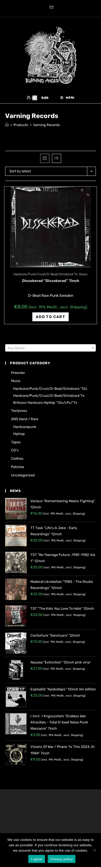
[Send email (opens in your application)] (50, 7)
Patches (17, 467)
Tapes (16, 442)
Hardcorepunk (24, 427)
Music (83, 274)
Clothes (17, 458)
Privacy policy (61, 859)
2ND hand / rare (24, 419)
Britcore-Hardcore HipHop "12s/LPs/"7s (45, 403)
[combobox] (50, 348)
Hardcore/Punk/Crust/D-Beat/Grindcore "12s (50, 389)
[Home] (7, 125)
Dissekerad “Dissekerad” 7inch (50, 281)
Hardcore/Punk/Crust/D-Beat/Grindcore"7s (45, 274)
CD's (15, 450)
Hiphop (19, 434)
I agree (36, 859)
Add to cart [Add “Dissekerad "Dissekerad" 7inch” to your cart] (50, 317)
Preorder (18, 373)
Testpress (19, 411)
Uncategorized (23, 475)
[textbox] (50, 348)
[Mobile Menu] (67, 97)
